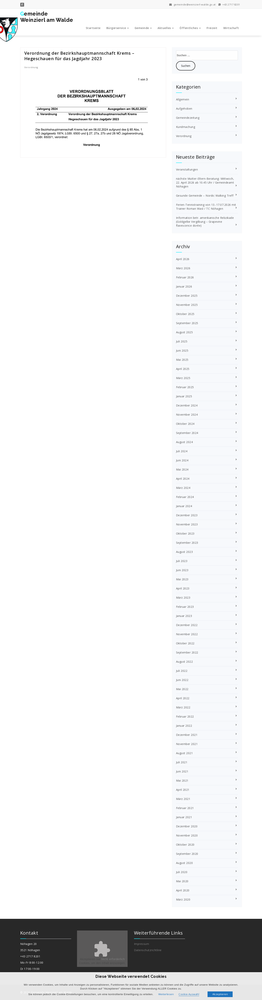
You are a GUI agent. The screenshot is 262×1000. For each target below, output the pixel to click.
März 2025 (183, 378)
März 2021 (183, 799)
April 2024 (182, 478)
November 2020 (187, 835)
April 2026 (182, 259)
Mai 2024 (182, 469)
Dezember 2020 (187, 826)
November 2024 (187, 414)
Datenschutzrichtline (148, 950)
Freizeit (212, 28)
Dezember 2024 (187, 405)
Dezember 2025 (187, 295)
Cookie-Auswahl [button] (189, 994)
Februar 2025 (185, 387)
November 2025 (187, 305)
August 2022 (184, 661)
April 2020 (182, 890)
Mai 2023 (182, 579)
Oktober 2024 (185, 424)
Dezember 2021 (187, 735)
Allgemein (182, 99)
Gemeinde (143, 28)
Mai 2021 (182, 780)
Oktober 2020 (185, 844)
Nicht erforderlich (113, 959)
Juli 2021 (182, 762)
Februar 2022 (185, 716)
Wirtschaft (231, 28)
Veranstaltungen (187, 169)
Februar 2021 (185, 808)
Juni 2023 (182, 570)
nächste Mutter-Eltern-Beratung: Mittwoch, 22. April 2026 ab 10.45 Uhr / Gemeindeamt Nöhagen (205, 182)
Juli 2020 (182, 872)
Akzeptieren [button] (220, 994)
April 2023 (182, 588)
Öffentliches (190, 28)
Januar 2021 (184, 817)
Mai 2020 (182, 881)
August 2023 (184, 552)
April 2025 (182, 369)
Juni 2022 (182, 680)
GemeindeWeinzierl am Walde (46, 17)
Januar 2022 (184, 725)
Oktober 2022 (185, 643)
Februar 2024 (185, 497)
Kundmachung (185, 127)
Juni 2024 (182, 460)
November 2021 (187, 744)
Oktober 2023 (185, 533)
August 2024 (184, 442)
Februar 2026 (185, 277)
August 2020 (184, 863)
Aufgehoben (184, 108)
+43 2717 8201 (229, 4)
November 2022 (187, 634)
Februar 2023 (185, 607)
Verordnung (31, 67)
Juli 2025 (182, 341)
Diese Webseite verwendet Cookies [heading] (131, 976)
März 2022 (183, 707)
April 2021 (182, 790)
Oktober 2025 (185, 314)
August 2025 (184, 332)
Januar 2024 (184, 506)
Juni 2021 (182, 771)
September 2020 (187, 854)
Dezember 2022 (187, 625)
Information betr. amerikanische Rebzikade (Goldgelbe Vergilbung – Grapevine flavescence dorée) (205, 221)
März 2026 (183, 268)
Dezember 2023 (187, 515)
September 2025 (187, 323)
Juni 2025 (182, 350)
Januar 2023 (184, 616)
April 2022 (182, 698)
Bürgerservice (117, 28)
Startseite (93, 28)
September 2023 (187, 542)
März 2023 (183, 597)
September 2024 (187, 433)
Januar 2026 (184, 286)
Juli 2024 (182, 451)
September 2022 (187, 652)
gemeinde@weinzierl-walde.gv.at (192, 4)
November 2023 (187, 524)
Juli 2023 (182, 561)
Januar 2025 (184, 396)
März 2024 (183, 488)
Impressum (141, 944)
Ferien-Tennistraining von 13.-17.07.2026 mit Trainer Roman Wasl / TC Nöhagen (206, 206)
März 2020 (183, 899)
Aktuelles (166, 28)
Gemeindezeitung (188, 118)
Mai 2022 (182, 689)
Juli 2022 (182, 671)
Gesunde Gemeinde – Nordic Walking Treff (205, 195)
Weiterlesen (166, 994)
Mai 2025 (182, 359)
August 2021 (184, 753)
